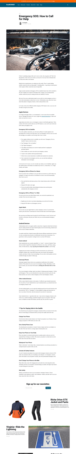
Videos (38, 4)
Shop (41, 4)
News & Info (33, 4)
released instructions (45, 116)
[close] (75, 1)
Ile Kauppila (24, 22)
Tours (19, 4)
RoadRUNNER (10, 4)
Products (28, 4)
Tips (19, 13)
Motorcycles (23, 4)
